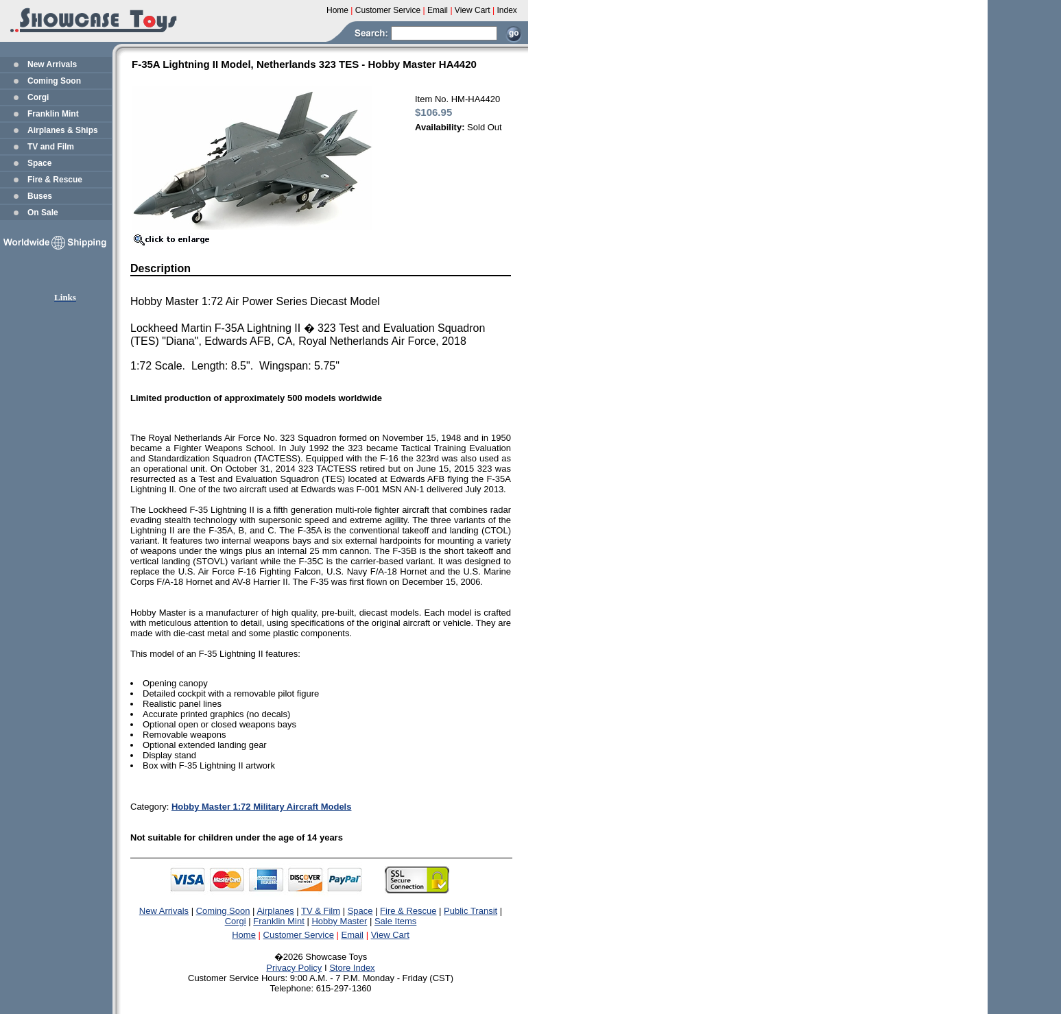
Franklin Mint (53, 114)
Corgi (38, 97)
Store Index (352, 968)
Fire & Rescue (54, 179)
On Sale (42, 212)
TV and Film (50, 147)
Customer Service (298, 935)
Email (353, 935)
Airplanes (275, 911)
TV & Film (320, 911)
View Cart (390, 935)
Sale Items (395, 921)
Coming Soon (54, 81)
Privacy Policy (294, 968)
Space (39, 163)
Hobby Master (339, 921)
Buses (39, 196)
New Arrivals (52, 64)
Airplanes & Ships (62, 130)
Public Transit (470, 911)
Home (244, 935)
